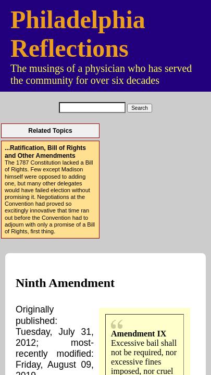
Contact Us (105, 265)
